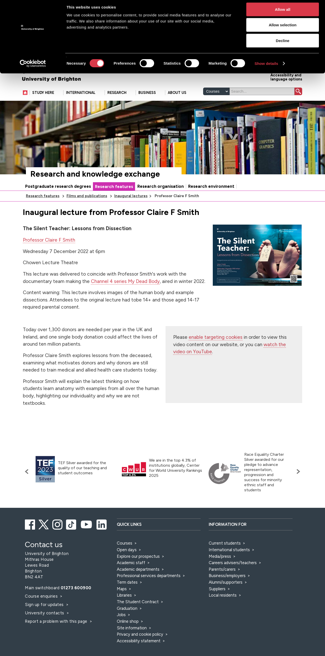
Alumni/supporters (225, 597)
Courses (124, 558)
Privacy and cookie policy (140, 649)
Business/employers (227, 591)
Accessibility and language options (286, 92)
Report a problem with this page (56, 637)
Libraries (124, 610)
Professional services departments (149, 591)
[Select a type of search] (216, 107)
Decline (282, 44)
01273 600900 (76, 603)
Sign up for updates (45, 620)
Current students (225, 558)
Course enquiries (42, 611)
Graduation (127, 624)
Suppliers (217, 604)
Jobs (121, 630)
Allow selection (282, 28)
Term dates (127, 597)
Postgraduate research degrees (58, 202)
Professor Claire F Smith (49, 256)
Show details (266, 67)
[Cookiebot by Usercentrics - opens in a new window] (33, 67)
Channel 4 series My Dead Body (125, 297)
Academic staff (131, 578)
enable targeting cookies (215, 353)
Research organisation (160, 202)
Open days (127, 565)
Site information (132, 643)
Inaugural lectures (131, 211)
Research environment (211, 202)
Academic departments (138, 584)
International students (229, 565)
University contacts (44, 628)
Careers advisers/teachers (233, 578)
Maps (122, 604)
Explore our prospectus (138, 572)
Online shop (128, 637)
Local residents (223, 610)
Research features (114, 202)
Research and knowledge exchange (95, 189)
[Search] (262, 107)
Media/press (220, 572)
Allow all (282, 13)
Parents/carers (222, 584)
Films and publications (87, 211)
